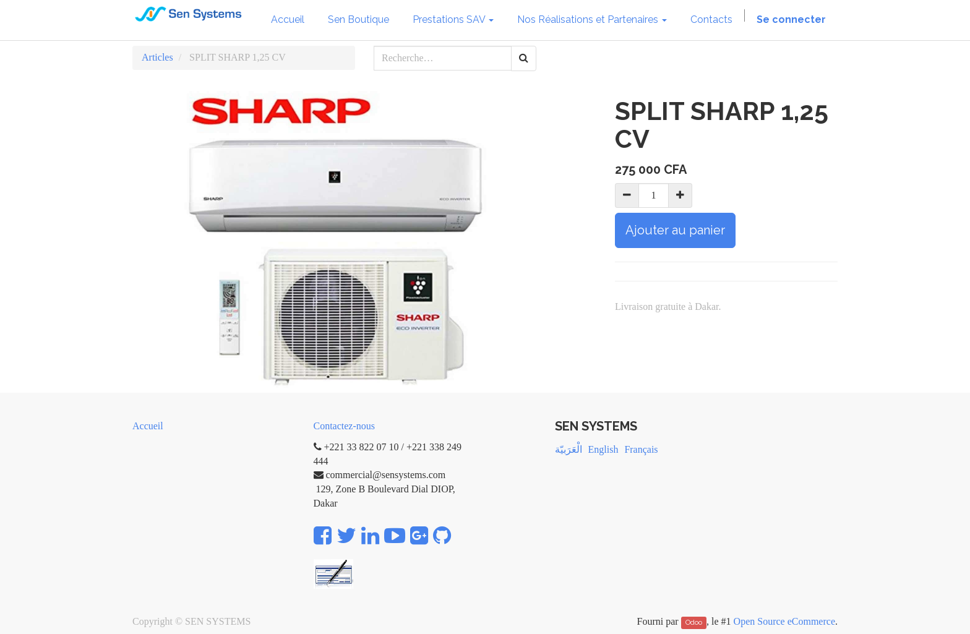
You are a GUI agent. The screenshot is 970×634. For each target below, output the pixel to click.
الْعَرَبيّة (568, 449)
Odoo (693, 622)
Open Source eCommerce (784, 621)
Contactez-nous (345, 426)
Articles (157, 57)
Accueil (147, 426)
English (603, 449)
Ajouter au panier (675, 230)
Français (641, 449)
